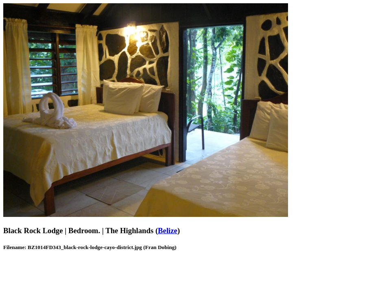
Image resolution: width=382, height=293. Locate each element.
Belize (167, 230)
